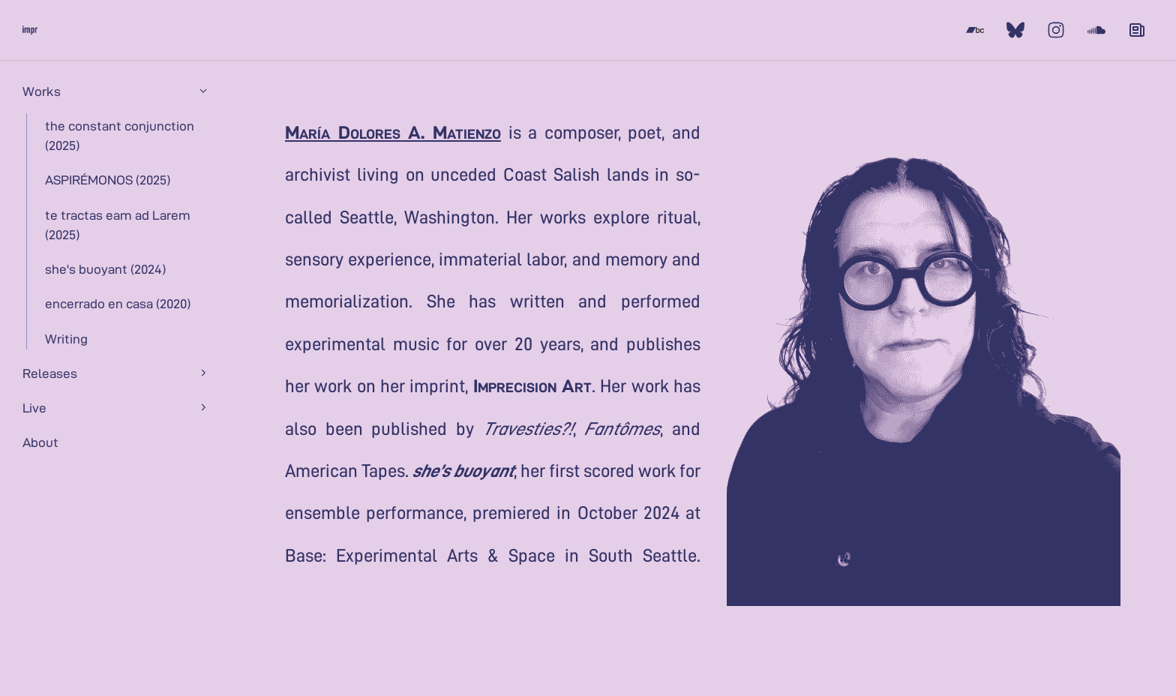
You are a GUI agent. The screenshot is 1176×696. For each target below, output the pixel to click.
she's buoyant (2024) (105, 268)
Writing (66, 338)
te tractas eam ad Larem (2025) (117, 224)
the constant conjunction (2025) (119, 135)
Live (116, 407)
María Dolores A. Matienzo (393, 130)
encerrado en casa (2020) (117, 303)
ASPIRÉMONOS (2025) (107, 179)
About (40, 442)
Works (116, 90)
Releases (116, 372)
